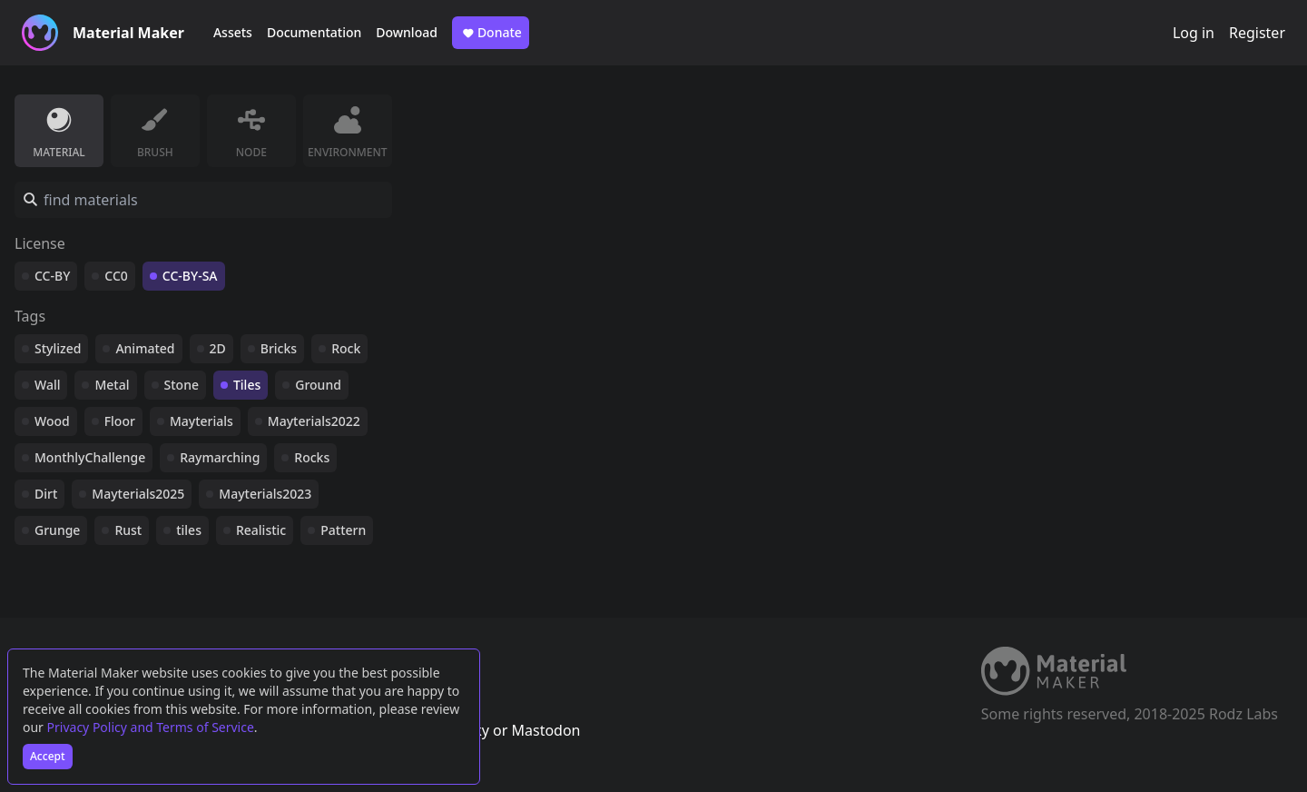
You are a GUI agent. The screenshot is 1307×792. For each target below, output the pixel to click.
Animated (144, 348)
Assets (232, 32)
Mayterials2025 (138, 493)
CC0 (116, 275)
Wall (47, 384)
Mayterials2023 (265, 493)
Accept (47, 756)
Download (406, 32)
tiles (188, 530)
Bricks (278, 348)
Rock (345, 348)
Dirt (45, 493)
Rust (128, 530)
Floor (119, 421)
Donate (490, 33)
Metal (111, 384)
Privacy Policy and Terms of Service (150, 727)
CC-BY (52, 275)
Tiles (246, 384)
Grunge (57, 530)
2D (218, 348)
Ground (318, 384)
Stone (181, 384)
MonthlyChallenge (89, 457)
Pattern (343, 530)
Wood (52, 421)
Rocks (311, 457)
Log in (1193, 33)
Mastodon (545, 730)
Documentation (314, 32)
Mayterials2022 (314, 421)
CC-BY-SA (190, 275)
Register (1257, 33)
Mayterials (201, 421)
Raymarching (220, 457)
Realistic (261, 530)
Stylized (57, 348)
